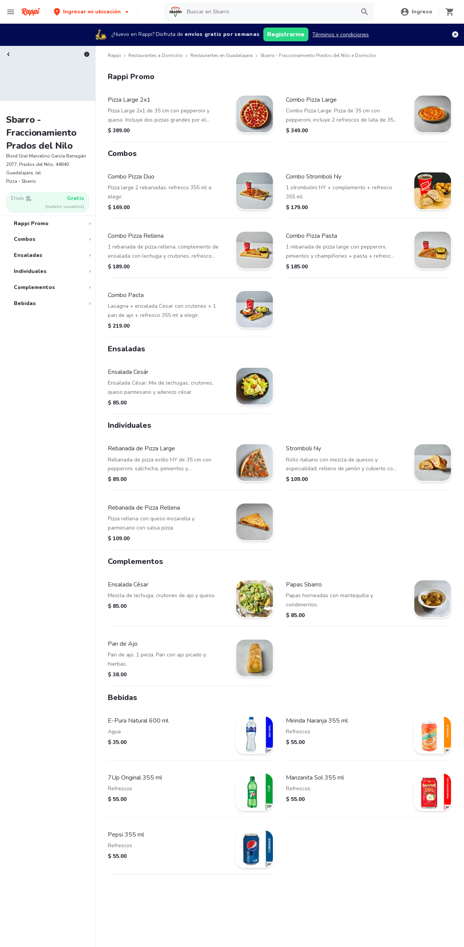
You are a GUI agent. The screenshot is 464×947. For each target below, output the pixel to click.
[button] (91, 12)
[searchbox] (268, 12)
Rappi (114, 55)
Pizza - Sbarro (21, 181)
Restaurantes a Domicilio (155, 55)
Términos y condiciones (340, 34)
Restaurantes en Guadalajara (221, 55)
